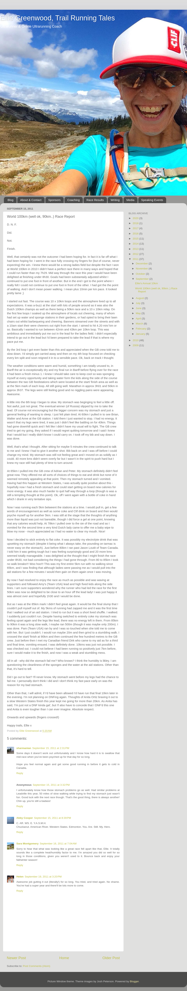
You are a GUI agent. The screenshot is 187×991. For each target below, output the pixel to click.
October (141, 273)
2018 (136, 223)
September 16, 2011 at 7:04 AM (58, 843)
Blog (10, 200)
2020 (136, 218)
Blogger (134, 981)
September (142, 278)
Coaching (73, 200)
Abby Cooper (24, 817)
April (139, 318)
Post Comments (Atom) (36, 966)
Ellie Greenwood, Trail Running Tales (57, 18)
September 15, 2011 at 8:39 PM (52, 817)
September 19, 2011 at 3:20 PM (43, 876)
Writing (115, 200)
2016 (136, 233)
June (139, 308)
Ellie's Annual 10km (146, 283)
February (141, 328)
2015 (136, 238)
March (140, 323)
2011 (136, 259)
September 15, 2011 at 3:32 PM (51, 784)
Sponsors (54, 200)
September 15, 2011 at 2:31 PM (50, 748)
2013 (136, 248)
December (142, 263)
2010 (136, 340)
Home (64, 958)
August (140, 298)
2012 (136, 254)
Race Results (95, 200)
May (138, 313)
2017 (136, 228)
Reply (19, 773)
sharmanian (23, 748)
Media (130, 200)
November (142, 268)
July (138, 303)
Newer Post (16, 958)
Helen (20, 876)
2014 (136, 243)
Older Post (111, 958)
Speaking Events (152, 200)
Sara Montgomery (27, 843)
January (141, 333)
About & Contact (30, 200)
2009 (136, 345)
